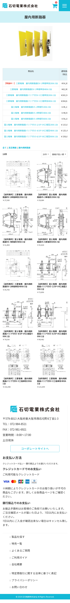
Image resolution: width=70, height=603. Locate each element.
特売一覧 (17, 543)
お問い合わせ (19, 587)
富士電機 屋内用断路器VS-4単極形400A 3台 (31, 112)
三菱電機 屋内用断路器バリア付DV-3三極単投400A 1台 (31, 101)
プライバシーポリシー (25, 580)
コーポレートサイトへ (35, 449)
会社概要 (17, 564)
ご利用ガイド (19, 557)
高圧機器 (12, 147)
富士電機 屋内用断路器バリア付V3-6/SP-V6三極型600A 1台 (31, 136)
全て (5, 147)
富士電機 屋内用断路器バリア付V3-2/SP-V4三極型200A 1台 (31, 124)
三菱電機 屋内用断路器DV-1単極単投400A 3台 (31, 89)
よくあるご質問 (21, 550)
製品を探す (18, 537)
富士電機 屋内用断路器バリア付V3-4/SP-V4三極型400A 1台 (31, 130)
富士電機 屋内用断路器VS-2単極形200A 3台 (31, 107)
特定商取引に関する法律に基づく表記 (34, 573)
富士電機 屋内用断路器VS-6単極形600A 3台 (31, 118)
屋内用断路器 (24, 147)
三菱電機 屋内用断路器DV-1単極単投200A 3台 (37, 83)
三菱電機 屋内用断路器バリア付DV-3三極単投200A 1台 (31, 95)
